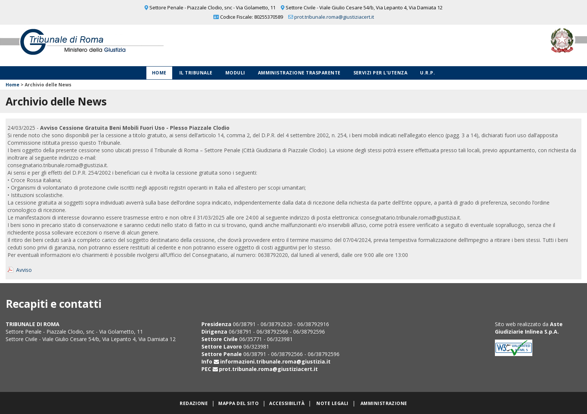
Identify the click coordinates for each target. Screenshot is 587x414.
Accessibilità (286, 403)
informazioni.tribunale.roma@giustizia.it (275, 361)
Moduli (235, 73)
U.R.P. (427, 73)
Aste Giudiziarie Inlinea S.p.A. (529, 328)
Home (159, 73)
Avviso (24, 269)
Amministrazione (384, 403)
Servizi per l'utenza (380, 73)
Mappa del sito (238, 403)
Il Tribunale (196, 73)
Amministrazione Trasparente (299, 73)
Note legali (332, 403)
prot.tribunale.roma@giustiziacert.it (334, 16)
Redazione (194, 403)
